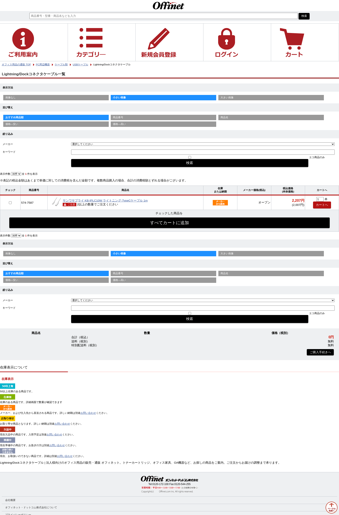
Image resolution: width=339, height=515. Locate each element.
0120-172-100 (160, 484)
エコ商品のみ (317, 157)
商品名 (224, 117)
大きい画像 (227, 97)
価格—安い (11, 124)
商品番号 (118, 117)
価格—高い (119, 124)
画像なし (10, 97)
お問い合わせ (88, 413)
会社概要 (10, 500)
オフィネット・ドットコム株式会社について (31, 507)
